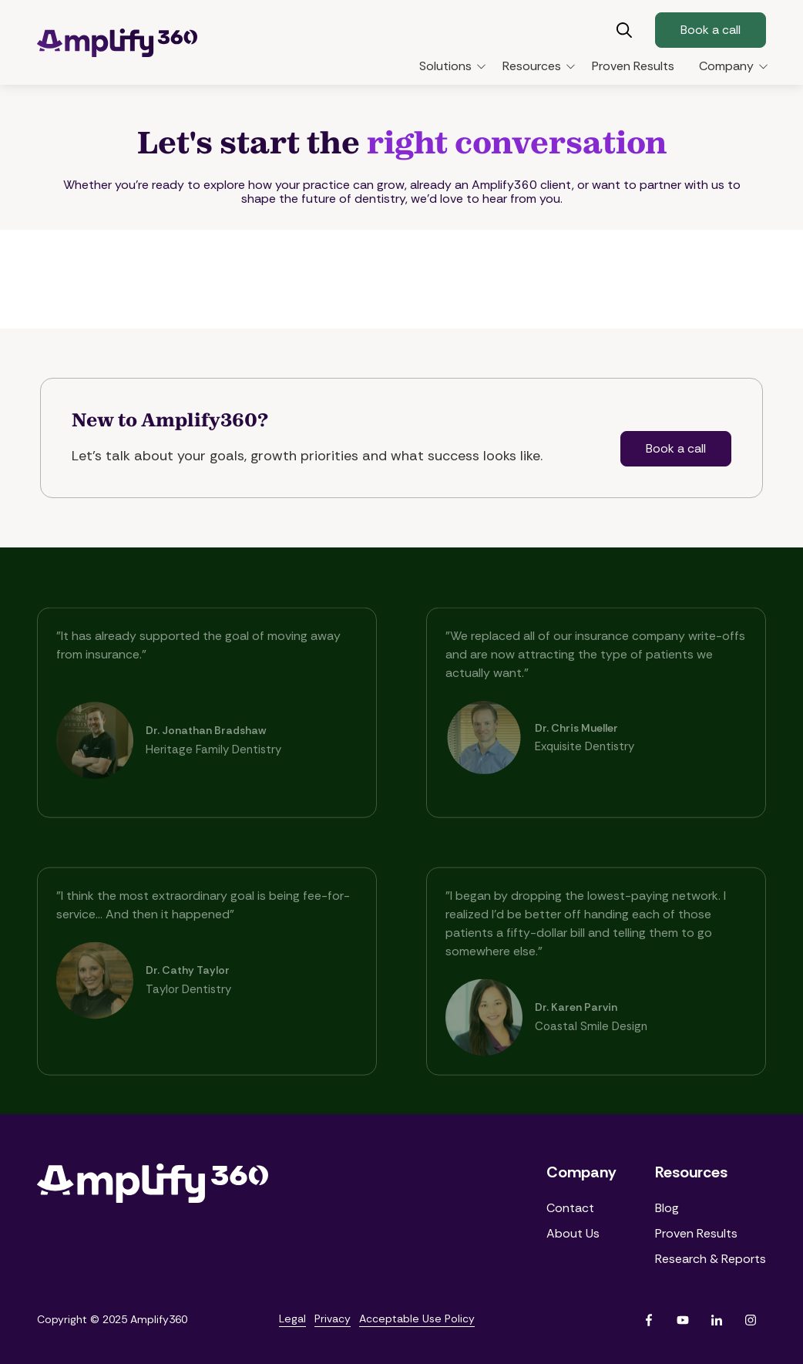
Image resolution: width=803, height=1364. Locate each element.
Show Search (624, 30)
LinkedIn (716, 1320)
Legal (292, 1318)
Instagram (750, 1320)
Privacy (332, 1318)
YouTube (682, 1320)
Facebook (648, 1320)
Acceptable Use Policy (417, 1318)
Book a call (710, 30)
